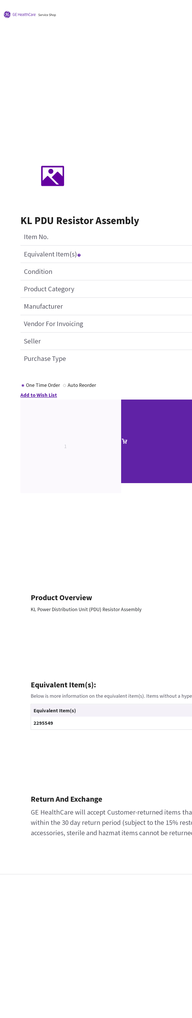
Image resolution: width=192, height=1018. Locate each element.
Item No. (36, 236)
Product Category (49, 289)
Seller (32, 341)
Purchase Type (45, 358)
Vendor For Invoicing (53, 323)
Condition (38, 271)
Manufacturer (43, 306)
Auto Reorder (82, 385)
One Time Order (43, 385)
